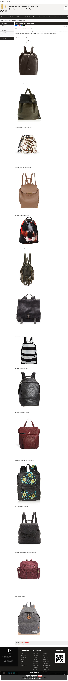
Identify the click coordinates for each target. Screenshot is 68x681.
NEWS (34, 17)
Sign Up (8, 1)
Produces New (7, 20)
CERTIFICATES (19, 16)
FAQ (39, 17)
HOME (2, 16)
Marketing (41, 678)
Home (2, 20)
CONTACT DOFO (46, 16)
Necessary (26, 678)
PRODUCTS (28, 17)
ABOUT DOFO (10, 17)
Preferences (36, 678)
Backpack (25, 37)
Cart (66, 8)
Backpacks (18, 28)
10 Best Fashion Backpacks (24, 642)
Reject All (27, 676)
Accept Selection (34, 676)
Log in (5, 1)
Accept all (40, 676)
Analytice (31, 678)
